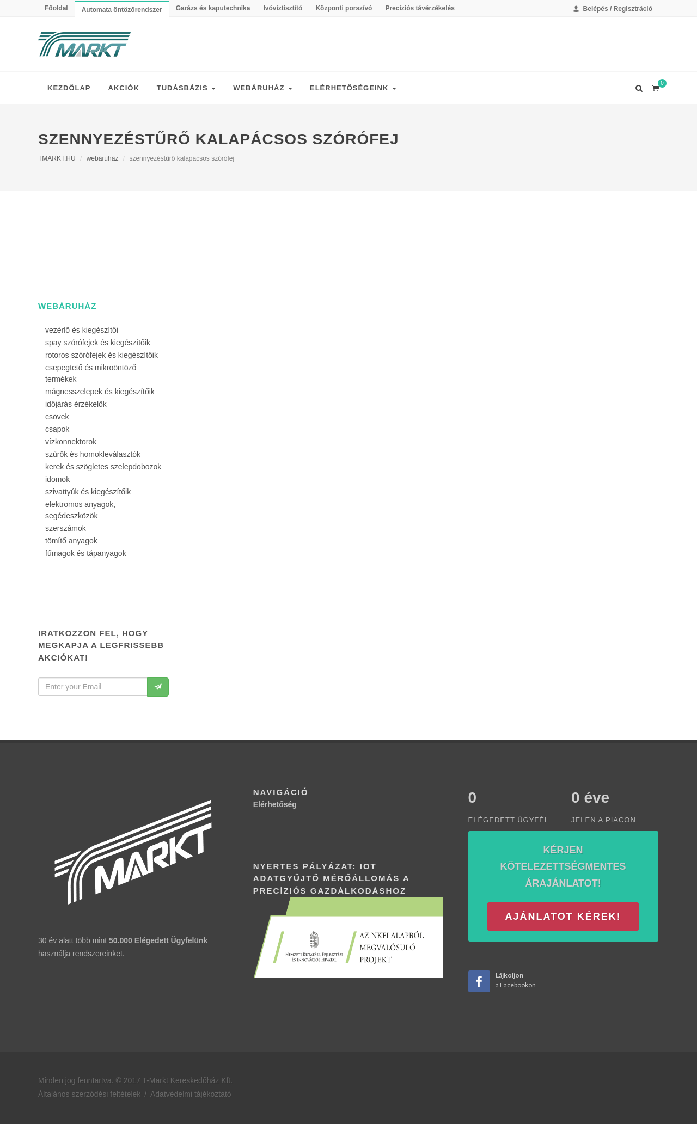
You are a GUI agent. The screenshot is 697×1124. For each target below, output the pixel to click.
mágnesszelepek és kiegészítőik (100, 391)
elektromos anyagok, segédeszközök (80, 510)
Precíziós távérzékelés (419, 8)
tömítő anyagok (71, 540)
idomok (57, 479)
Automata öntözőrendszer (122, 10)
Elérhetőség (275, 804)
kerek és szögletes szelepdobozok (103, 466)
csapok (57, 429)
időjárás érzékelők (76, 404)
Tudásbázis (186, 88)
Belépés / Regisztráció (612, 9)
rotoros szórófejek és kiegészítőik (101, 355)
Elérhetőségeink (353, 88)
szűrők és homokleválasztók (92, 454)
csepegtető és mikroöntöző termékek (90, 373)
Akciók (123, 88)
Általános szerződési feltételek (89, 1094)
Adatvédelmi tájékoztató (190, 1094)
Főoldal (56, 8)
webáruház (103, 158)
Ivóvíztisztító (282, 8)
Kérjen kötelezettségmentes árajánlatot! (563, 867)
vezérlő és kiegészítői (81, 330)
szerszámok (65, 528)
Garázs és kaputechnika (213, 8)
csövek (57, 416)
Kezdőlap (69, 88)
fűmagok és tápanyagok (85, 553)
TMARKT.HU (57, 158)
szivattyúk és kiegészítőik (88, 491)
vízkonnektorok (70, 441)
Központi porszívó (343, 8)
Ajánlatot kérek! (563, 916)
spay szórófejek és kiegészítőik (97, 342)
